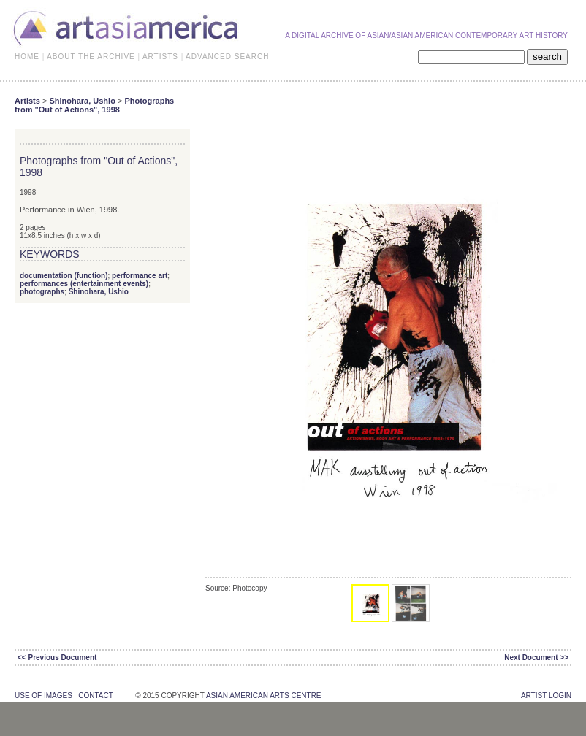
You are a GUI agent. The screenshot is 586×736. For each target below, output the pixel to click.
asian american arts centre (263, 695)
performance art (139, 276)
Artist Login (546, 695)
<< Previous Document (57, 657)
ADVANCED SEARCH (227, 57)
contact (95, 695)
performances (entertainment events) (84, 284)
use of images (43, 695)
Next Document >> (536, 657)
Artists (27, 100)
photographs (42, 292)
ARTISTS (160, 57)
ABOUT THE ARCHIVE (91, 57)
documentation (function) (64, 276)
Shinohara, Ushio (82, 100)
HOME (27, 57)
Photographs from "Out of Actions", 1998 (94, 105)
